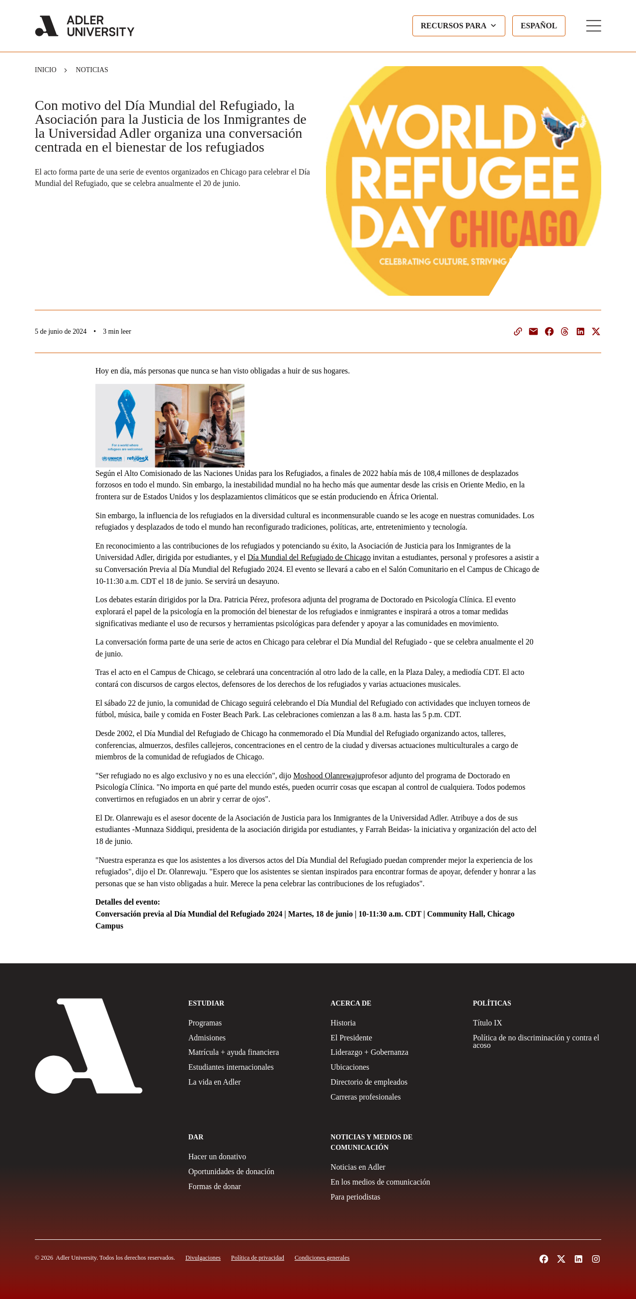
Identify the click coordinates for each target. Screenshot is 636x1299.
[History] (394, 1023)
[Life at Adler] (252, 1082)
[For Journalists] (394, 1197)
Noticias (92, 70)
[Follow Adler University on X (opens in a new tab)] (561, 1259)
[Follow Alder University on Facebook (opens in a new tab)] (544, 1259)
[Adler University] (85, 25)
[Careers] (394, 1097)
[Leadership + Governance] (394, 1052)
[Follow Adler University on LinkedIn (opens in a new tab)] (578, 1259)
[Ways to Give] (252, 1186)
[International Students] (252, 1067)
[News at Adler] (394, 1167)
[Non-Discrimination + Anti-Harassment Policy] (537, 1041)
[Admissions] (252, 1037)
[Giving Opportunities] (252, 1171)
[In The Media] (394, 1182)
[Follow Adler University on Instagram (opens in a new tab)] (596, 1259)
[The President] (394, 1037)
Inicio (46, 70)
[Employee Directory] (394, 1082)
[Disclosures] (203, 1257)
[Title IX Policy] (537, 1023)
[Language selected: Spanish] (538, 25)
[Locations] (394, 1067)
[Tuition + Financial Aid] (252, 1052)
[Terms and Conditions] (322, 1257)
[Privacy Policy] (257, 1257)
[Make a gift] (252, 1156)
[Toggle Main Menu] (593, 26)
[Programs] (252, 1023)
